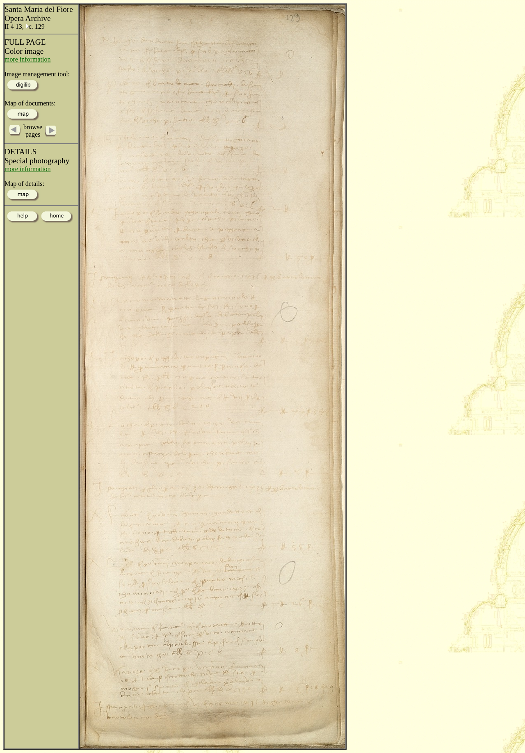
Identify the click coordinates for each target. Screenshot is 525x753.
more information (27, 59)
